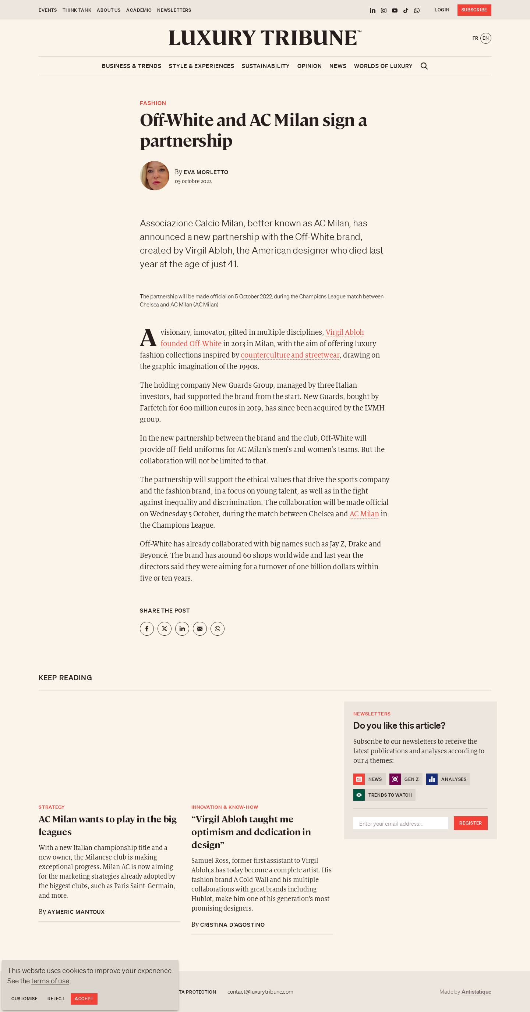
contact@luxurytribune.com (260, 991)
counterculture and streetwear (290, 355)
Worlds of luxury (383, 65)
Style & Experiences (201, 65)
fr (475, 38)
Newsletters (174, 10)
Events (48, 10)
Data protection (194, 992)
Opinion (309, 65)
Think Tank (77, 10)
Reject (55, 998)
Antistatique (476, 991)
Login (442, 10)
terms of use (50, 981)
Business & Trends (132, 65)
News (338, 65)
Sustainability (266, 65)
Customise (24, 998)
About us (109, 10)
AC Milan (364, 514)
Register (470, 823)
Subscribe (474, 10)
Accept (84, 998)
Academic (139, 10)
